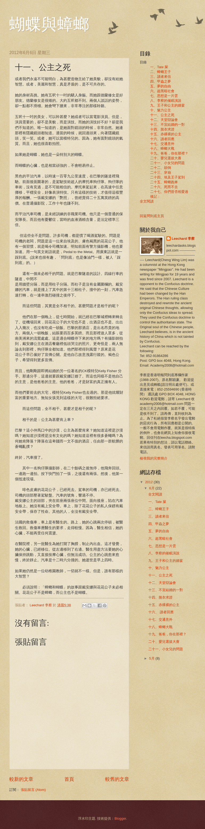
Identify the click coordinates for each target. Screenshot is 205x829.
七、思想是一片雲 (164, 96)
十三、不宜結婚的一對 (167, 125)
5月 (152, 658)
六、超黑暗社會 (162, 91)
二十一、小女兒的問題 (167, 163)
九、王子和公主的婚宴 (167, 105)
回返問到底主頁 (152, 216)
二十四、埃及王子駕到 (167, 177)
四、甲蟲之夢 (160, 81)
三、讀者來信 (160, 77)
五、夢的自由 (160, 86)
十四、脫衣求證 (162, 129)
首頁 (69, 779)
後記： (154, 196)
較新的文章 (21, 779)
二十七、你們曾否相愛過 (169, 192)
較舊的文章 (117, 779)
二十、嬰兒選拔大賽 (165, 158)
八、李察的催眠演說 (165, 101)
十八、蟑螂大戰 (162, 149)
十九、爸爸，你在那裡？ (169, 153)
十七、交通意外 (162, 144)
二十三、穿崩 (160, 172)
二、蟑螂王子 (160, 72)
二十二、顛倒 (160, 168)
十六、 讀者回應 (161, 612)
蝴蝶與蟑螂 (49, 24)
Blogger (120, 818)
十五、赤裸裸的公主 (165, 134)
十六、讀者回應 (162, 139)
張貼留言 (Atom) (33, 790)
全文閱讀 (147, 201)
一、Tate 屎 (159, 67)
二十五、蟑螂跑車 (164, 182)
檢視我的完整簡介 (153, 458)
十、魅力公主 (160, 110)
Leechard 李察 (183, 239)
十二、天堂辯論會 (164, 120)
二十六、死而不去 (164, 187)
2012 (149, 482)
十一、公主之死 (162, 115)
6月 (152, 488)
